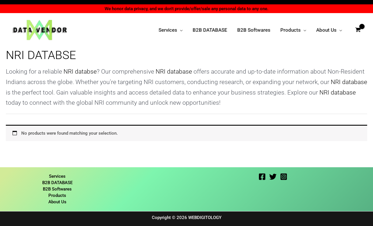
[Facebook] (262, 176)
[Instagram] (283, 176)
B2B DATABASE (57, 182)
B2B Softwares (57, 188)
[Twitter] (273, 176)
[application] (180, 30)
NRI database (174, 71)
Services (57, 175)
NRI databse (80, 71)
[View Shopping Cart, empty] (358, 30)
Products (57, 195)
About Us (57, 201)
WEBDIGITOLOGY (204, 217)
